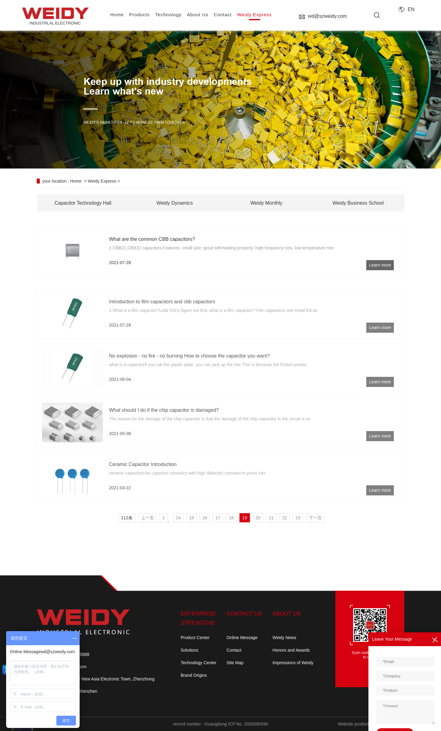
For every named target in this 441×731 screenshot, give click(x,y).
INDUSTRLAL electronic (55, 16)
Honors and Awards (291, 650)
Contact (234, 650)
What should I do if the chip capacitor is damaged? (164, 431)
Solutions (189, 650)
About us (198, 14)
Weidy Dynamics (174, 203)
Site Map (235, 662)
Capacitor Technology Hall (83, 203)
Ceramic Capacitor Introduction (143, 485)
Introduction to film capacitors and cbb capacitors (162, 322)
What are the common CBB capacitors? (152, 239)
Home (75, 181)
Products (139, 14)
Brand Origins (194, 675)
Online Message (242, 637)
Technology (168, 14)
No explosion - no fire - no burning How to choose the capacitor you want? (189, 377)
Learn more (380, 265)
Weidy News (284, 637)
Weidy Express (254, 14)
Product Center (195, 637)
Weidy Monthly (266, 203)
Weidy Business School (358, 203)
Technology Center (199, 662)
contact (223, 14)
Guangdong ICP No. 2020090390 (236, 724)
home (117, 14)
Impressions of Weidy (293, 662)
